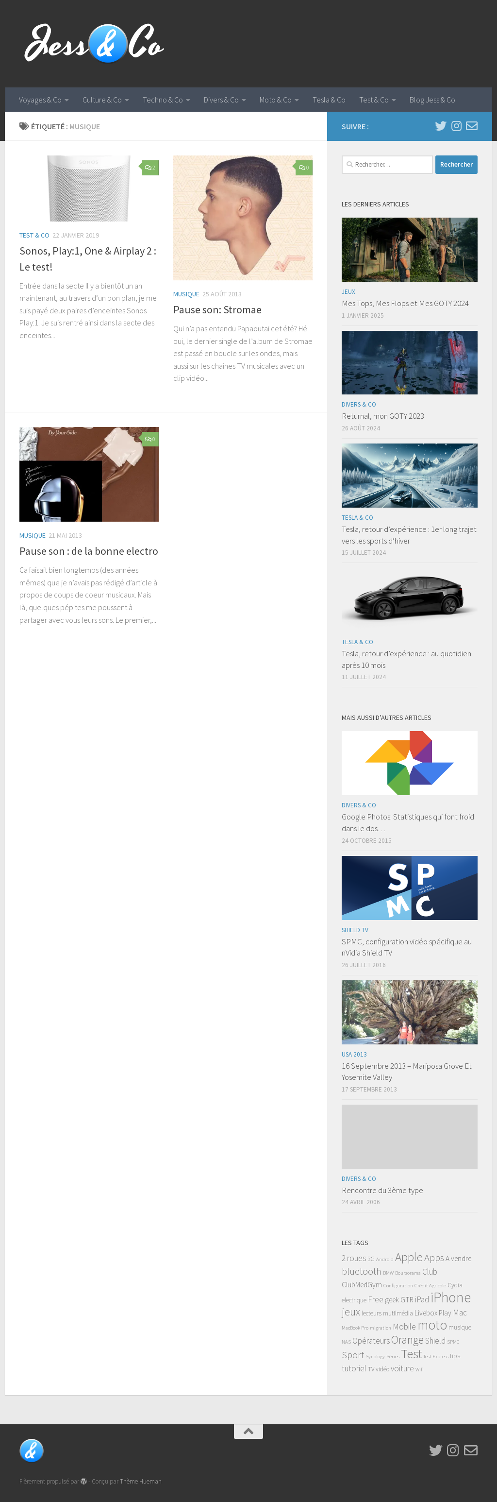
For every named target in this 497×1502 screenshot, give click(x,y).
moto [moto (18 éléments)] (432, 1324)
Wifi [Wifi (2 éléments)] (419, 1369)
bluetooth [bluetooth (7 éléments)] (361, 1271)
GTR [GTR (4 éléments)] (407, 1299)
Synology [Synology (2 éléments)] (375, 1356)
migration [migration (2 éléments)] (380, 1328)
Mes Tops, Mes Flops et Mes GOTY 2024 (405, 303)
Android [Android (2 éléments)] (385, 1259)
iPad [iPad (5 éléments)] (422, 1299)
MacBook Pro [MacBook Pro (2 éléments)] (355, 1328)
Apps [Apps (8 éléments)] (434, 1257)
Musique (186, 294)
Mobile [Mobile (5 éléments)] (404, 1326)
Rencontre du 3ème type (382, 1190)
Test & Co (374, 99)
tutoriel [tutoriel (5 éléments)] (354, 1368)
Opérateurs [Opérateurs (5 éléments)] (371, 1340)
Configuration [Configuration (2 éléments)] (398, 1285)
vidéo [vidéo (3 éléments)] (382, 1369)
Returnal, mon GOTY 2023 (383, 415)
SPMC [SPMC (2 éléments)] (453, 1342)
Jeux (348, 292)
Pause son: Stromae (217, 309)
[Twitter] (441, 126)
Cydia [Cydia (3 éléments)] (455, 1285)
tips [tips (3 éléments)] (455, 1356)
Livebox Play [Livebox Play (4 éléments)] (432, 1312)
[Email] (472, 126)
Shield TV (355, 930)
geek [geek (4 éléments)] (392, 1299)
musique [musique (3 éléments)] (459, 1327)
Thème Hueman (141, 1481)
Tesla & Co (329, 99)
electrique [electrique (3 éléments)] (354, 1300)
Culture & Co (102, 99)
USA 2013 (354, 1054)
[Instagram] (456, 126)
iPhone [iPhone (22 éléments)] (451, 1297)
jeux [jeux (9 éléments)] (351, 1311)
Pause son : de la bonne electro (88, 551)
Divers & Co (221, 99)
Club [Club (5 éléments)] (429, 1271)
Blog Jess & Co (432, 99)
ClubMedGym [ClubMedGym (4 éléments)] (362, 1284)
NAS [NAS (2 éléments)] (346, 1342)
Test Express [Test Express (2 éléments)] (435, 1356)
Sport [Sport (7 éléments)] (353, 1355)
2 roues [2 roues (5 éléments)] (354, 1258)
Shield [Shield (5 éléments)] (435, 1340)
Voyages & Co (40, 99)
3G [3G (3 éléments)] (371, 1259)
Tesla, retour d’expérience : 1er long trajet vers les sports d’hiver (409, 535)
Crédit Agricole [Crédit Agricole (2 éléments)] (430, 1285)
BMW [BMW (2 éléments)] (388, 1273)
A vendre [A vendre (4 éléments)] (458, 1258)
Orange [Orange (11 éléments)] (407, 1339)
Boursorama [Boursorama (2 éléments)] (408, 1273)
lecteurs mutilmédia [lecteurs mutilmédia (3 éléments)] (387, 1313)
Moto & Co (276, 99)
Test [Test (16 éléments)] (411, 1354)
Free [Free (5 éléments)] (375, 1299)
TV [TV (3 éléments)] (371, 1369)
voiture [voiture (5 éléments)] (402, 1368)
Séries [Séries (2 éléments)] (392, 1356)
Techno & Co (163, 99)
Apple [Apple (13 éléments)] (409, 1256)
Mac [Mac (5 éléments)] (460, 1312)
